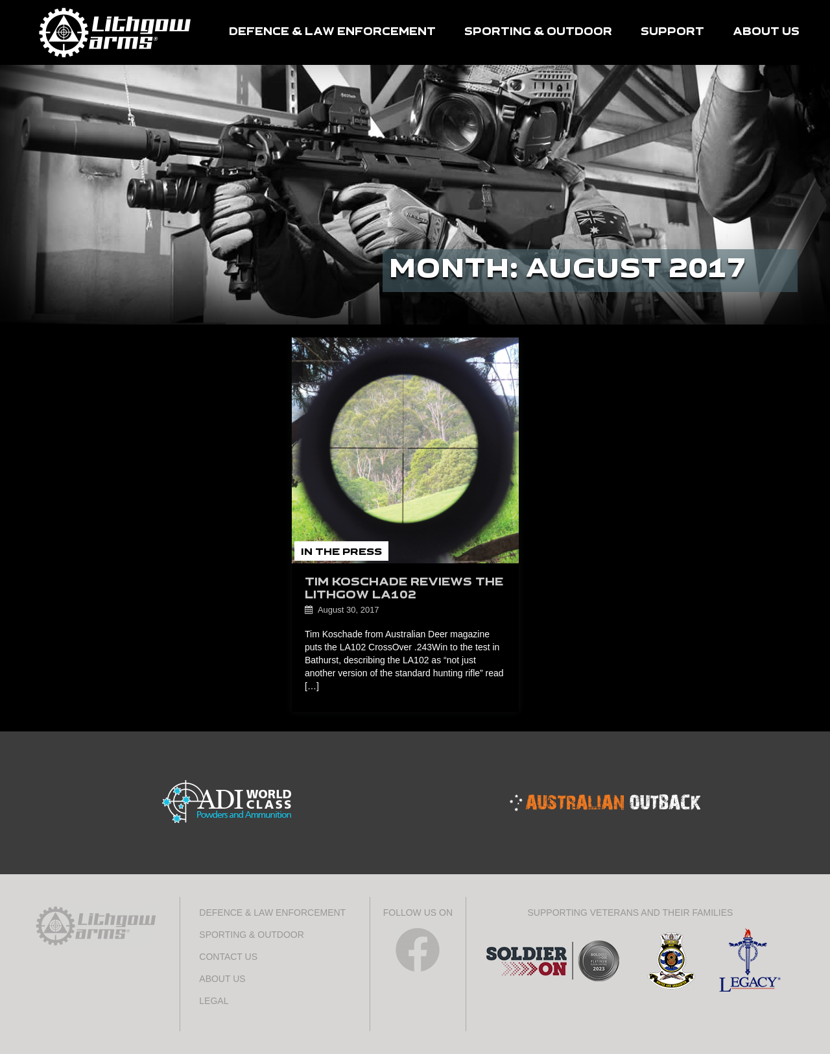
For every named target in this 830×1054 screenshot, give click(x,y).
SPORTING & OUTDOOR (538, 32)
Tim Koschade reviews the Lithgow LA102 (404, 589)
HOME (115, 32)
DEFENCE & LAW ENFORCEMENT (332, 32)
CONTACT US (228, 956)
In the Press (341, 552)
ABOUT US (766, 32)
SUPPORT (672, 32)
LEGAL (213, 1001)
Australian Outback (605, 802)
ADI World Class (225, 802)
